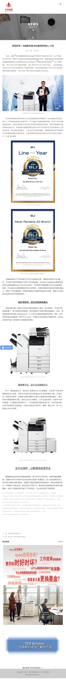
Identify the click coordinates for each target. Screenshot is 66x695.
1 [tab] (32, 37)
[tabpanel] (33, 27)
